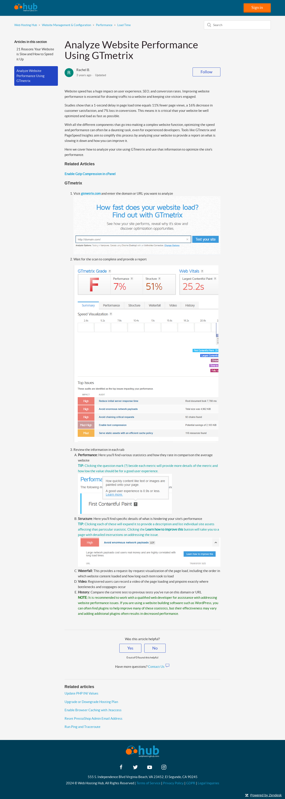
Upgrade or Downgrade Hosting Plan (91, 702)
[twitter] (135, 768)
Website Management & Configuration (66, 25)
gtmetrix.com (91, 193)
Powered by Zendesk (266, 795)
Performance (104, 25)
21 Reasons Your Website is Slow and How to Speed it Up (35, 54)
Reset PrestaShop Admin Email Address (93, 718)
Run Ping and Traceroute (82, 727)
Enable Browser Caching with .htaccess (93, 710)
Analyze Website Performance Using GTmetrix (30, 76)
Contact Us (159, 666)
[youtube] (149, 768)
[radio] (130, 648)
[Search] (237, 24)
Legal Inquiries (208, 783)
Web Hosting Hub (25, 25)
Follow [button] (206, 71)
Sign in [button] (257, 7)
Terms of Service (148, 783)
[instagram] (164, 768)
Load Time (124, 25)
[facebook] (121, 768)
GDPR (190, 783)
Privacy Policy (173, 783)
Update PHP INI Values (81, 693)
